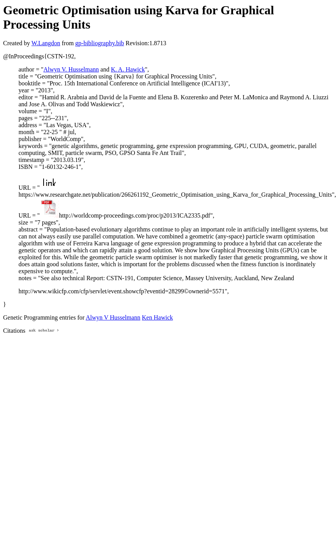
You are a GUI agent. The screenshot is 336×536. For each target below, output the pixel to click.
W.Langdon (45, 43)
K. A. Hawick (128, 69)
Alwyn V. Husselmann (71, 69)
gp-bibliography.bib (99, 43)
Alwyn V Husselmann (113, 317)
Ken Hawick (157, 317)
